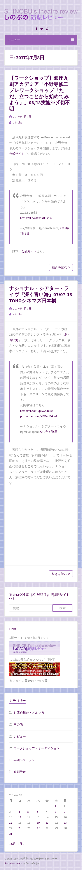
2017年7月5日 (48, 432)
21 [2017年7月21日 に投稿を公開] (47, 823)
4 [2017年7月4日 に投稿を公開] (19, 812)
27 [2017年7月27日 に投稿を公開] (38, 828)
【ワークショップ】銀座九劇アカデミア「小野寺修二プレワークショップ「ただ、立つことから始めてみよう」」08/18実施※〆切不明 (39, 93)
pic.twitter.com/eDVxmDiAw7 (38, 416)
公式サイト (16, 154)
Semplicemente (13, 863)
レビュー (20, 736)
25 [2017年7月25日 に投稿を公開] (19, 828)
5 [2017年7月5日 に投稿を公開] (28, 812)
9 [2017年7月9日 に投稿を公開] (64, 812)
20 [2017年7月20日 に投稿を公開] (38, 823)
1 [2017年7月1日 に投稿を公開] (55, 806)
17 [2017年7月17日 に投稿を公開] (10, 823)
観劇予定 (20, 772)
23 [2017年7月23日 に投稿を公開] (65, 823)
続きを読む (61, 267)
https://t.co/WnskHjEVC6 (36, 218)
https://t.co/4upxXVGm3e (36, 411)
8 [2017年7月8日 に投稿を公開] (55, 812)
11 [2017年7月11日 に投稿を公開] (19, 817)
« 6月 (12, 844)
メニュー (41, 40)
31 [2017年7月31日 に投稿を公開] (10, 834)
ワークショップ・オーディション (36, 748)
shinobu (17, 122)
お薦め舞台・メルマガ (29, 713)
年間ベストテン (24, 760)
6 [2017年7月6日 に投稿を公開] (37, 812)
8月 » (21, 844)
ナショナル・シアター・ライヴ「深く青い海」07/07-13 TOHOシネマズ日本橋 (40, 294)
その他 (18, 724)
